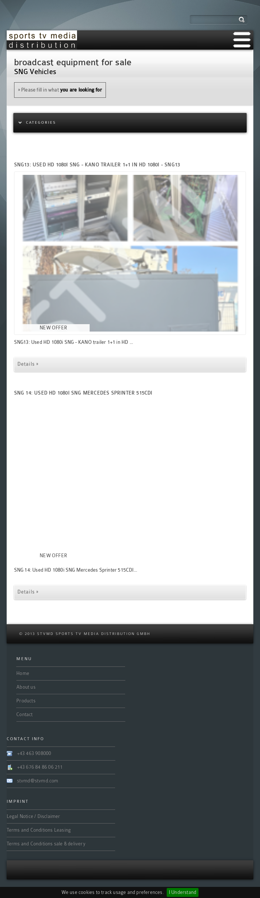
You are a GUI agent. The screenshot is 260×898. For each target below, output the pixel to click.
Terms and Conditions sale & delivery (46, 844)
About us (26, 687)
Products (26, 701)
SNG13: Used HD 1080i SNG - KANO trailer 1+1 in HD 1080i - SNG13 (97, 164)
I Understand (182, 892)
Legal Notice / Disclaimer (33, 816)
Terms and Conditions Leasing (39, 830)
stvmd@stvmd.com (38, 781)
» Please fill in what (60, 90)
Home (22, 673)
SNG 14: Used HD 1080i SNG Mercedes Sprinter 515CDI (83, 393)
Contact (24, 714)
